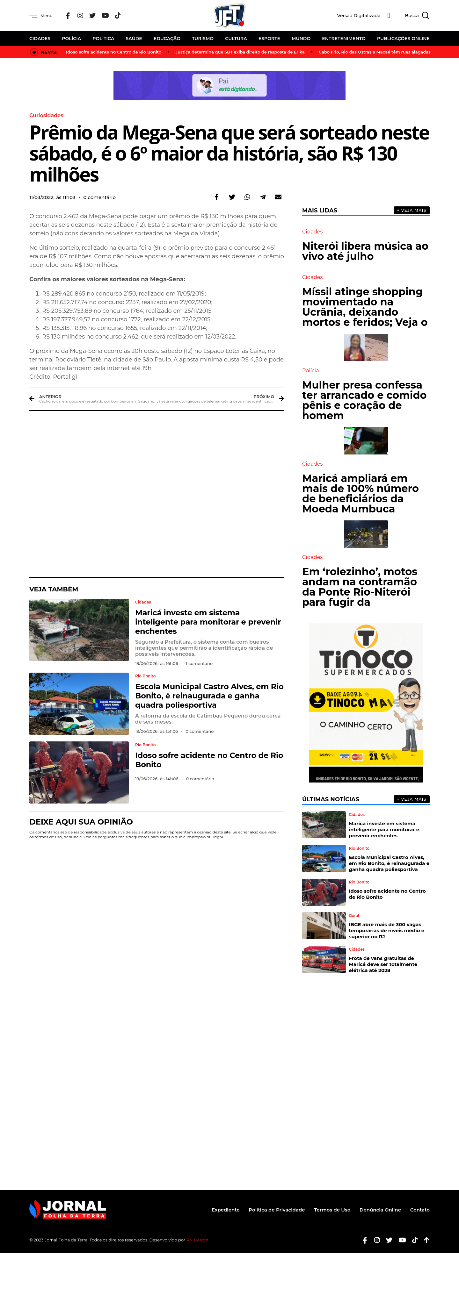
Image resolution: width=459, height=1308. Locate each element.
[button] (217, 197)
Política (103, 38)
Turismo (203, 38)
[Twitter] (94, 15)
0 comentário (99, 197)
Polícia (71, 38)
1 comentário (199, 663)
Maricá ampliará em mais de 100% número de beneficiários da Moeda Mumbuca (360, 493)
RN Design (197, 1239)
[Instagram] (81, 15)
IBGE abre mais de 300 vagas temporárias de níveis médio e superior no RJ (387, 930)
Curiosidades (46, 115)
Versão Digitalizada (359, 15)
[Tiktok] (412, 1239)
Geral (354, 915)
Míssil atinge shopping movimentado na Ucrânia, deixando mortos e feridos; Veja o (364, 306)
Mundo (301, 38)
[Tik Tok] (119, 15)
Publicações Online (403, 38)
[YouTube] (107, 15)
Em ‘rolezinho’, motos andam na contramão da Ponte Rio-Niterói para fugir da (359, 586)
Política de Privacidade (275, 1209)
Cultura (236, 38)
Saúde (134, 38)
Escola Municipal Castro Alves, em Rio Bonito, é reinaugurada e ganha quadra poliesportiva (209, 695)
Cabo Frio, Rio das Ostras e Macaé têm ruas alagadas (375, 51)
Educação (167, 38)
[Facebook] (69, 15)
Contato (420, 1209)
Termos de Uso (331, 1209)
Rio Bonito (145, 676)
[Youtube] (400, 1239)
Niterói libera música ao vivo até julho (365, 250)
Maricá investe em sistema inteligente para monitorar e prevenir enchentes (208, 621)
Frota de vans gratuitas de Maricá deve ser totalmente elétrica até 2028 (383, 964)
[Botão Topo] (424, 1239)
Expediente (224, 1209)
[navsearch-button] (414, 15)
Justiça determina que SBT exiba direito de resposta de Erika (240, 51)
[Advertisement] (156, 493)
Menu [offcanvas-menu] (41, 16)
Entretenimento (344, 38)
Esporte (269, 38)
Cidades (39, 38)
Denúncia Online (380, 1209)
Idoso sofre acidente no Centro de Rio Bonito (113, 51)
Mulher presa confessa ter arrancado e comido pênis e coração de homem (364, 399)
